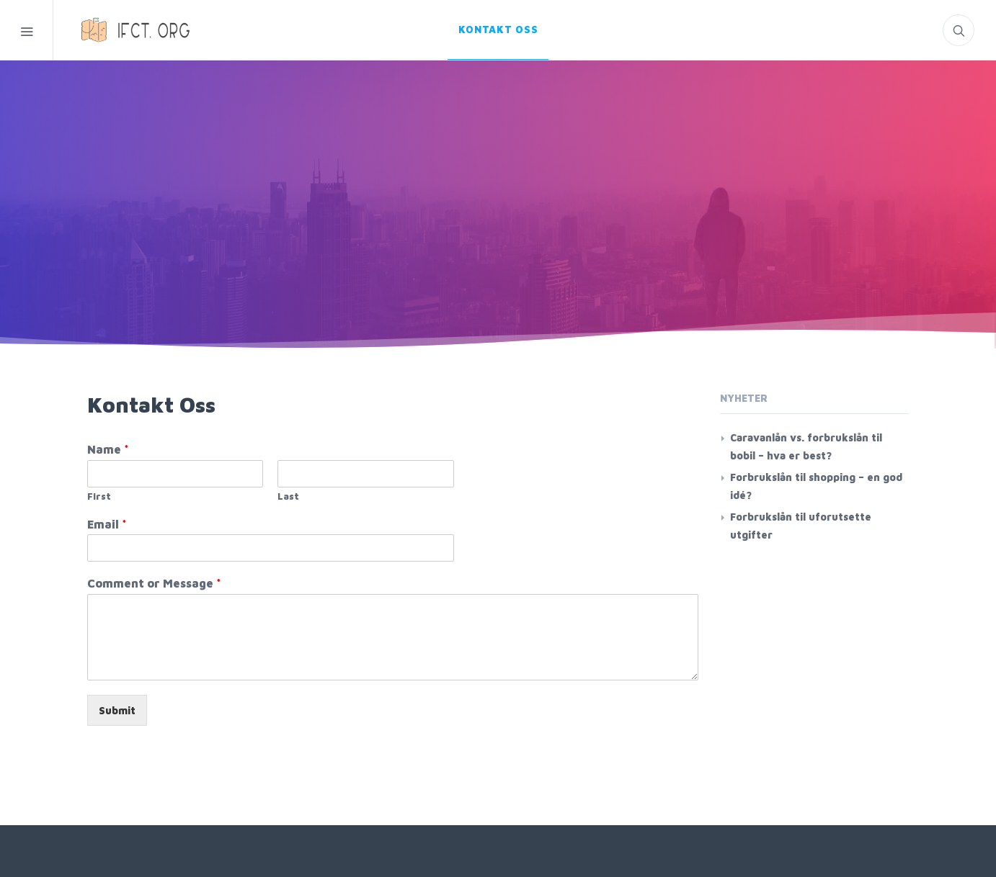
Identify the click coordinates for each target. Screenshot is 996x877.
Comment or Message (154, 583)
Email (107, 524)
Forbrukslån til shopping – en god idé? (816, 486)
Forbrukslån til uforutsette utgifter (800, 526)
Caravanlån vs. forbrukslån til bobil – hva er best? (806, 446)
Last (288, 496)
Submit (117, 710)
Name (108, 449)
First (99, 496)
